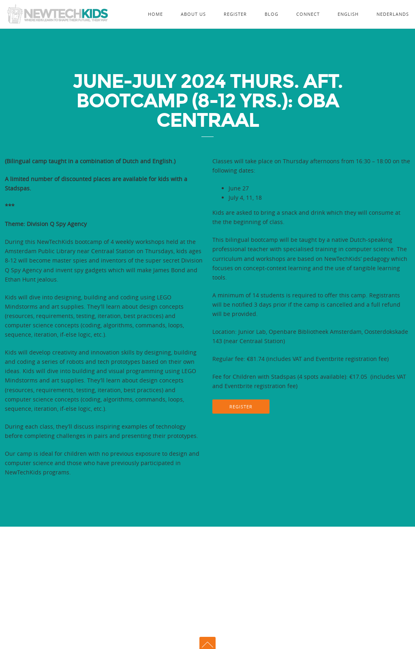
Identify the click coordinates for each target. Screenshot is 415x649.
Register (235, 14)
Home (155, 14)
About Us (193, 14)
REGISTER (240, 406)
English (348, 14)
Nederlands (392, 14)
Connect (308, 14)
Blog (271, 14)
